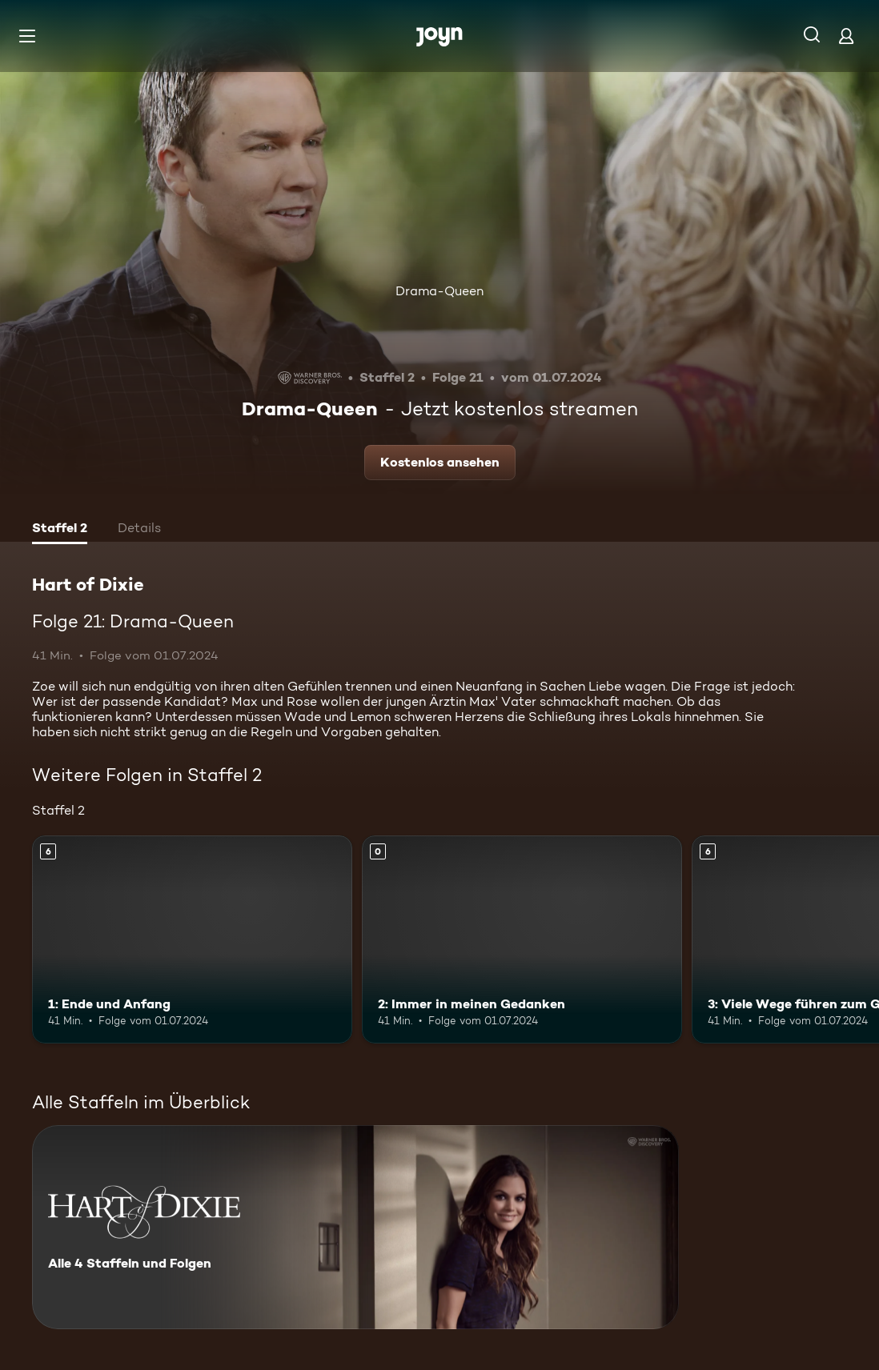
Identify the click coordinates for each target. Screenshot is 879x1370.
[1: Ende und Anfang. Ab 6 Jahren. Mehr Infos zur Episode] (192, 939)
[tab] (59, 529)
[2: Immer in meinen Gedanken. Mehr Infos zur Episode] (522, 939)
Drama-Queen (439, 290)
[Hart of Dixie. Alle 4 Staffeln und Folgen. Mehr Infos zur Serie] (355, 1227)
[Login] (846, 36)
